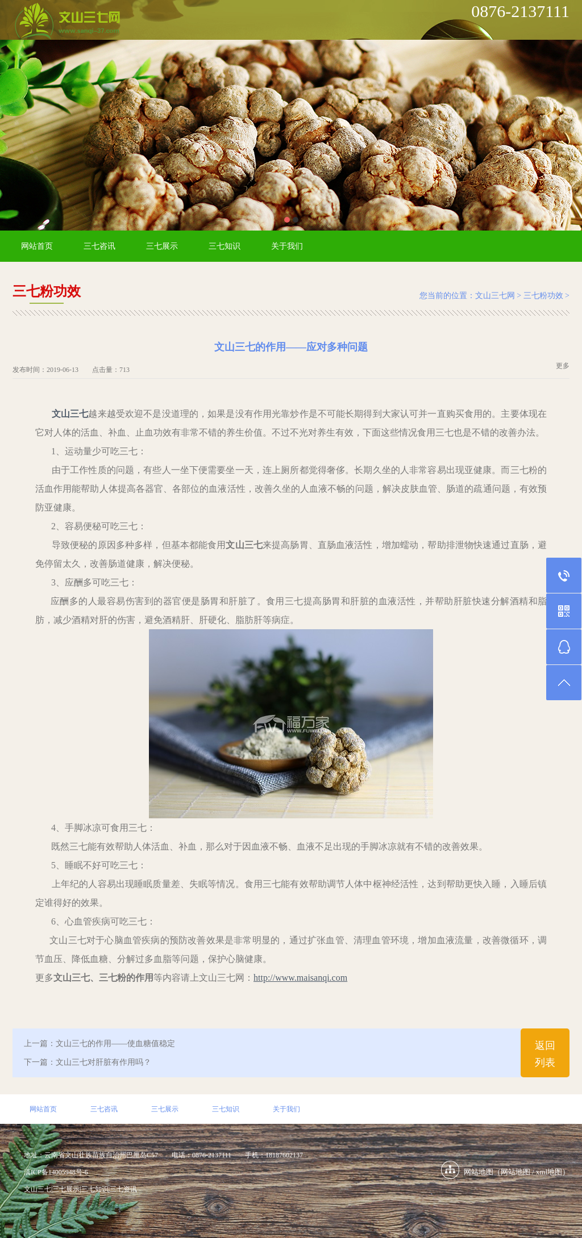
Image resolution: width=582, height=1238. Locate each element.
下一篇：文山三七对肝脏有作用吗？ (87, 1062)
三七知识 (224, 246)
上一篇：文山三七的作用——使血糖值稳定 (99, 1043)
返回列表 (545, 1054)
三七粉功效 (543, 295)
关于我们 (287, 246)
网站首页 (37, 246)
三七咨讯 (99, 246)
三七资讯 (123, 1189)
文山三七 (70, 414)
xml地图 (549, 1172)
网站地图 (515, 1172)
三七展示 (162, 246)
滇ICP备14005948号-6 (56, 1172)
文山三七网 (495, 295)
